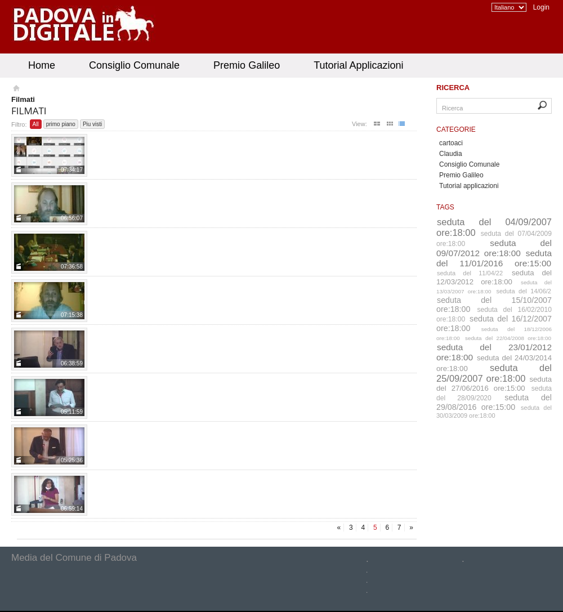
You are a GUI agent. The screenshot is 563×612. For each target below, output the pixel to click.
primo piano (60, 124)
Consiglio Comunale (134, 65)
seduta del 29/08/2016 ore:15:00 (494, 402)
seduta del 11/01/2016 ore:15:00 (494, 258)
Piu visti (92, 124)
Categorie (456, 129)
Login (541, 7)
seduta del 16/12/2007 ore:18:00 (494, 323)
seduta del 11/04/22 (470, 273)
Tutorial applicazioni (469, 186)
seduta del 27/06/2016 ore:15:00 (494, 383)
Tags (445, 207)
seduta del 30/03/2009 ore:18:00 (494, 411)
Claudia (450, 154)
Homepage (15, 89)
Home (41, 65)
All (36, 124)
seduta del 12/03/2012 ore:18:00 (494, 277)
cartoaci (451, 143)
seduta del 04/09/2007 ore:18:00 (494, 227)
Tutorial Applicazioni (358, 65)
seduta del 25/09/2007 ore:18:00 (494, 373)
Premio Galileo (246, 65)
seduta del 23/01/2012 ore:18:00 (494, 352)
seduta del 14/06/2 (524, 291)
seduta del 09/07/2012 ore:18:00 (494, 248)
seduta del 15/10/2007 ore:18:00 (494, 305)
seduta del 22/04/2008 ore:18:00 (508, 338)
